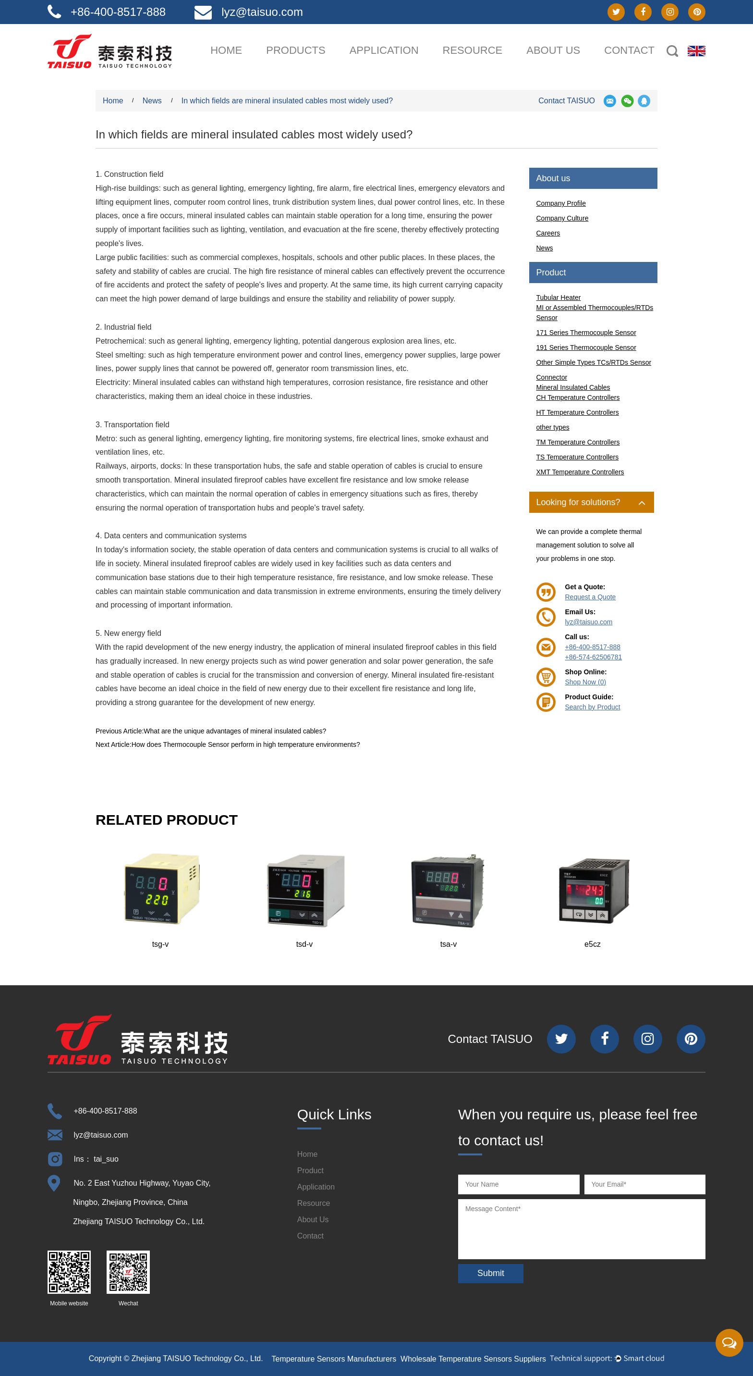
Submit (490, 1273)
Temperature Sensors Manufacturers (334, 1359)
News (153, 101)
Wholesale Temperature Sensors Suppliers (473, 1359)
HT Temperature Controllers (577, 412)
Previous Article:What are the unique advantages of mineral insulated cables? (211, 731)
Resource (473, 50)
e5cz (592, 944)
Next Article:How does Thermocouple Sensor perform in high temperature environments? (228, 744)
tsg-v (160, 944)
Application (384, 50)
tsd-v (304, 944)
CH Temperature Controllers (578, 397)
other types (553, 427)
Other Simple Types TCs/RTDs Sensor (594, 362)
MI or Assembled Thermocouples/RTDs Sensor (595, 313)
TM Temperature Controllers (578, 442)
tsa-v (448, 944)
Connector (552, 377)
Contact (629, 50)
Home (226, 50)
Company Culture (562, 218)
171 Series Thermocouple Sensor (586, 332)
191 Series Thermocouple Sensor (586, 347)
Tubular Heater (558, 297)
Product (310, 1170)
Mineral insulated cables (174, 382)
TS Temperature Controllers (577, 457)
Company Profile (561, 203)
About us (553, 50)
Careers (548, 233)
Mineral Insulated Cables (573, 387)
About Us (313, 1219)
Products (295, 50)
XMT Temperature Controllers (580, 472)
